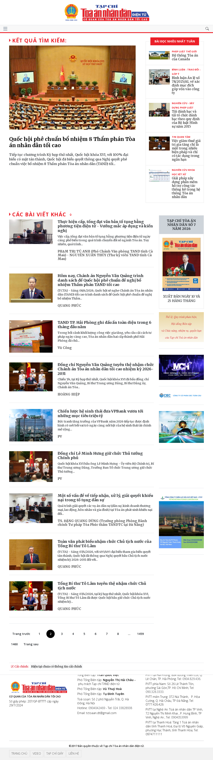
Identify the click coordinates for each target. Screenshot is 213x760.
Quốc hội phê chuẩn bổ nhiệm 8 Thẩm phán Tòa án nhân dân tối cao (72, 142)
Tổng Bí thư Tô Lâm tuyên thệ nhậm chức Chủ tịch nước (102, 585)
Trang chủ (19, 753)
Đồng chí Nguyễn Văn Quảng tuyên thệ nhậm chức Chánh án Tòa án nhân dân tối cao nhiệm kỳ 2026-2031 (106, 369)
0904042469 (96, 708)
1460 (14, 644)
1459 (140, 634)
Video (37, 753)
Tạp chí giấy (54, 753)
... (129, 634)
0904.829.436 (191, 679)
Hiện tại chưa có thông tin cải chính (56, 666)
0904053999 (179, 717)
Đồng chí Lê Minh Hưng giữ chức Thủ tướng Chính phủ (100, 455)
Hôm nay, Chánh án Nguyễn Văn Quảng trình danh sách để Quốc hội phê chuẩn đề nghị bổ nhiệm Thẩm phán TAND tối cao (101, 280)
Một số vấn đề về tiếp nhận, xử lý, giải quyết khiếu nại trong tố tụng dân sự (105, 498)
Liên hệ (74, 753)
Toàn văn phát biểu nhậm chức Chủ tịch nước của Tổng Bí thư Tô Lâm (104, 543)
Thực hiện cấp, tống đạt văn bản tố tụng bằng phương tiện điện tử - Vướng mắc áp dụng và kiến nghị (105, 226)
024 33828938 (122, 708)
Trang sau (31, 644)
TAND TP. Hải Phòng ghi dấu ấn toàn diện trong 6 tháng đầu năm (104, 324)
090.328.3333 (154, 692)
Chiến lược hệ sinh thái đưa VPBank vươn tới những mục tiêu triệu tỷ (100, 413)
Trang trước (21, 634)
